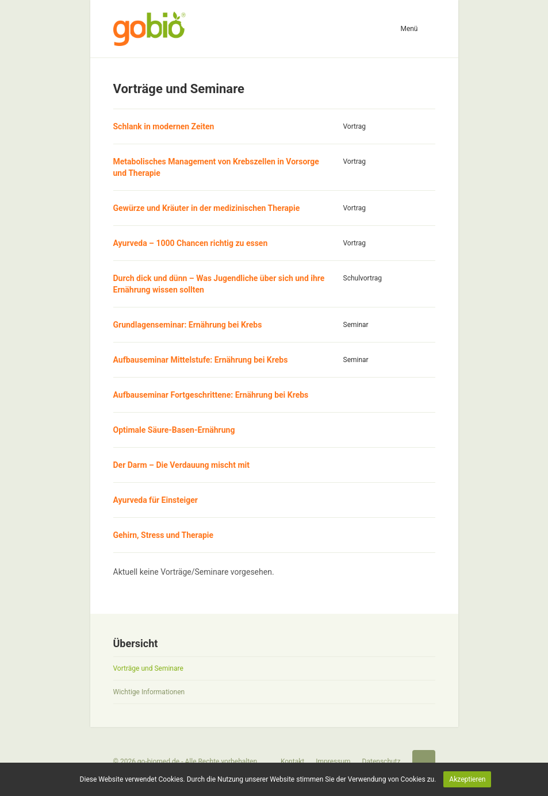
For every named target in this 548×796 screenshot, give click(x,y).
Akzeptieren (467, 779)
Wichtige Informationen (149, 692)
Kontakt (292, 761)
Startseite (423, 761)
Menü (408, 29)
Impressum (333, 761)
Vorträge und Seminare (148, 668)
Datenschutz (381, 761)
